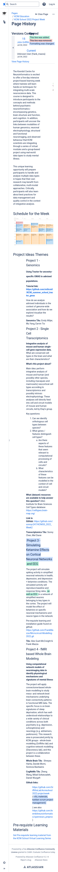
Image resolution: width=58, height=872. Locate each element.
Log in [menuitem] (52, 4)
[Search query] (22, 4)
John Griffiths (23, 42)
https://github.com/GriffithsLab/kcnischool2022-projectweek (42, 790)
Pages (15, 13)
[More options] (53, 14)
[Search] (7, 4)
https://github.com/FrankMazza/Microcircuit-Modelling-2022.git (39, 633)
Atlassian (33, 867)
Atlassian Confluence (34, 857)
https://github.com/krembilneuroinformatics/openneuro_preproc (42, 813)
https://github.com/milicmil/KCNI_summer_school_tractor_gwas (39, 292)
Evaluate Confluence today (44, 852)
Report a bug (26, 860)
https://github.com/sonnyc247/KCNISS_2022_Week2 (39, 524)
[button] (44, 4)
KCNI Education (21, 16)
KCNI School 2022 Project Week (29, 19)
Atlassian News (41, 860)
